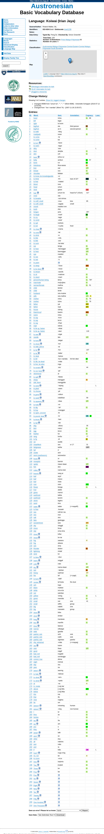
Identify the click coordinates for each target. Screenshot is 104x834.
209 (30, 802)
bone (35, 163)
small (35, 601)
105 (30, 450)
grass (36, 492)
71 (30, 347)
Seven (36, 782)
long (35, 619)
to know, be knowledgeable (43, 176)
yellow (36, 596)
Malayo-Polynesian (60, 47)
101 (30, 439)
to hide (36, 674)
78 (30, 371)
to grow (36, 395)
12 (30, 154)
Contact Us (8, 30)
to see (36, 257)
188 (30, 733)
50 (30, 272)
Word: (36, 115)
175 (30, 689)
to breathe (37, 198)
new (35, 648)
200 (30, 772)
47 (30, 263)
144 (30, 579)
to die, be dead (39, 362)
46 (30, 257)
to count (36, 758)
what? (36, 733)
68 (30, 337)
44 (30, 249)
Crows (64, 1)
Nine (35, 789)
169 (30, 667)
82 (30, 382)
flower (36, 487)
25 (30, 190)
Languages (8, 39)
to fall (36, 423)
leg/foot (36, 126)
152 (30, 601)
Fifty (35, 799)
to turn (36, 143)
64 (30, 318)
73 (30, 356)
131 (30, 534)
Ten (35, 792)
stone (36, 501)
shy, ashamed (39, 642)
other (35, 739)
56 (30, 288)
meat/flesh (37, 445)
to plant (36, 389)
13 (30, 157)
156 (30, 623)
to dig (36, 407)
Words (6, 41)
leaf (35, 476)
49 (30, 269)
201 (30, 775)
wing (35, 436)
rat (34, 442)
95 (30, 423)
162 (30, 645)
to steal (36, 356)
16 (30, 165)
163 (30, 648)
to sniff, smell (38, 201)
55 (30, 285)
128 (30, 526)
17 (30, 168)
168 (30, 665)
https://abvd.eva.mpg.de (39, 1)
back (35, 157)
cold (35, 564)
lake (35, 520)
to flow (36, 509)
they (35, 729)
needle (36, 337)
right (35, 123)
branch (36, 474)
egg (35, 431)
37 (30, 226)
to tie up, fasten (39, 328)
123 (30, 509)
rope (35, 326)
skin (35, 154)
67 (30, 334)
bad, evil (37, 654)
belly (35, 160)
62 (30, 312)
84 (30, 389)
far (34, 702)
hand (35, 118)
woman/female (39, 285)
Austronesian (55, 1)
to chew (36, 229)
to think (36, 179)
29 (30, 201)
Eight (35, 785)
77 (30, 367)
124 (30, 512)
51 (30, 274)
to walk (36, 132)
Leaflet (45, 74)
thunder (36, 549)
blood (36, 184)
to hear (36, 249)
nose (35, 196)
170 (30, 670)
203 (30, 782)
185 (30, 720)
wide (35, 632)
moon (36, 528)
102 (30, 442)
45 (30, 254)
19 (30, 173)
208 (30, 799)
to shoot (36, 344)
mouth (36, 207)
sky (35, 526)
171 (30, 674)
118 (30, 492)
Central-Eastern (73, 47)
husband (37, 293)
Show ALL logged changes (55, 100)
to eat (36, 226)
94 (30, 419)
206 (30, 792)
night (35, 662)
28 (30, 198)
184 (30, 717)
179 (30, 700)
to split (36, 377)
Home (6, 20)
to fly (35, 439)
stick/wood (37, 374)
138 (30, 560)
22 (30, 182)
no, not (36, 756)
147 (30, 588)
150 (30, 596)
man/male (37, 283)
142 (30, 573)
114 (30, 476)
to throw (36, 420)
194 (30, 753)
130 (30, 531)
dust (35, 151)
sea (35, 512)
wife (35, 296)
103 (30, 445)
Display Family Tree (11, 58)
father (36, 304)
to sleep (36, 266)
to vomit (36, 220)
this (35, 694)
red (35, 593)
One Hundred (38, 802)
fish (35, 467)
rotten (36, 470)
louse (36, 459)
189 (30, 736)
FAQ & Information (11, 28)
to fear (36, 182)
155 (30, 619)
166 (30, 659)
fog (35, 540)
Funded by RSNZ (13, 121)
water (36, 507)
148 (30, 590)
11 (30, 151)
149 (30, 593)
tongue (36, 212)
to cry (36, 217)
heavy (36, 573)
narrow (36, 629)
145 (30, 582)
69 (30, 340)
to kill (35, 359)
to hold (36, 405)
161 (30, 642)
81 (30, 380)
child (35, 288)
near (35, 700)
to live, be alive (39, 364)
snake (36, 453)
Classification (9, 47)
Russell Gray (61, 831)
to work (36, 386)
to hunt (36, 341)
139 (30, 564)
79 (30, 374)
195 (30, 756)
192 (30, 744)
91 (30, 410)
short (35, 613)
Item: (60, 115)
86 (30, 394)
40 (30, 235)
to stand (36, 277)
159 (30, 632)
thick (35, 626)
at (34, 684)
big (35, 607)
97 (30, 428)
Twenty (36, 796)
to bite (36, 238)
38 (30, 229)
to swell (36, 398)
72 (30, 350)
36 (30, 223)
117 (30, 490)
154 (30, 612)
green (36, 598)
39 (30, 232)
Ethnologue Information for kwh (42, 87)
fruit (35, 490)
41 (30, 238)
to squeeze (38, 401)
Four (35, 772)
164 (30, 651)
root (35, 484)
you (35, 727)
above (36, 689)
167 (30, 662)
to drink (36, 235)
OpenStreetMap (48, 76)
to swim (36, 146)
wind (35, 554)
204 (30, 785)
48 (30, 266)
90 (30, 407)
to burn (36, 579)
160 (30, 634)
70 (30, 344)
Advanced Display (11, 45)
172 (30, 677)
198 (30, 765)
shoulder (37, 173)
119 (30, 495)
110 (30, 464)
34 (30, 217)
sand (35, 503)
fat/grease (37, 447)
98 (30, 431)
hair (35, 193)
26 (30, 193)
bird (35, 428)
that (35, 697)
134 (30, 549)
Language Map (9, 49)
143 (30, 576)
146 (30, 585)
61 (30, 310)
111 (30, 467)
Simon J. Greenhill (43, 831)
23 (30, 184)
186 (30, 727)
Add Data (7, 53)
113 (30, 473)
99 (30, 434)
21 (30, 179)
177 (30, 694)
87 (30, 398)
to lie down (37, 269)
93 (30, 416)
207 (30, 795)
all (34, 742)
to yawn (36, 263)
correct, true (38, 659)
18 (30, 171)
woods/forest (38, 523)
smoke (36, 582)
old (35, 646)
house (36, 310)
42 (30, 243)
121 (30, 503)
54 (30, 283)
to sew (36, 335)
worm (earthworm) (40, 455)
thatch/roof (37, 312)
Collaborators (9, 24)
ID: (30, 115)
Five (35, 775)
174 (30, 686)
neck (35, 190)
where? (36, 706)
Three (36, 769)
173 (30, 684)
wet (35, 570)
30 (30, 207)
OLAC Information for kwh (40, 89)
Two (35, 765)
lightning (37, 551)
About (6, 22)
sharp (36, 380)
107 (30, 455)
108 (30, 458)
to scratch (37, 368)
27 (30, 196)
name (36, 315)
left (35, 121)
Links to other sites (11, 26)
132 (30, 540)
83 (30, 386)
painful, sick (38, 634)
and (35, 744)
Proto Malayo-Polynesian (70, 40)
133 (30, 546)
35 (30, 220)
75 (30, 362)
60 (30, 304)
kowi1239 (67, 29)
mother (36, 299)
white (35, 590)
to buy (36, 410)
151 (30, 598)
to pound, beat (39, 416)
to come (36, 137)
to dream (37, 272)
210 (30, 805)
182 (30, 712)
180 (30, 702)
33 (30, 215)
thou (35, 715)
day (35, 665)
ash (35, 585)
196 (30, 758)
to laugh (36, 215)
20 (30, 176)
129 (30, 528)
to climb (36, 677)
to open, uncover (40, 413)
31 (30, 209)
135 (30, 551)
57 (30, 293)
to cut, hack (38, 371)
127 (30, 523)
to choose (37, 391)
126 (30, 520)
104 (30, 447)
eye (35, 254)
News (6, 34)
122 (30, 506)
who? (36, 736)
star (35, 531)
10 (30, 148)
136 (30, 554)
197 (30, 762)
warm (36, 561)
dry (35, 567)
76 (30, 364)
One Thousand (39, 806)
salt (35, 517)
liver (35, 168)
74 (30, 359)
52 (30, 277)
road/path (37, 134)
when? (36, 671)
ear (35, 246)
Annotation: (74, 115)
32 (30, 212)
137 (30, 557)
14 (30, 160)
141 (30, 570)
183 (30, 715)
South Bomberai (57, 48)
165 (30, 654)
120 (30, 501)
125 (30, 517)
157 (30, 626)
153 (30, 607)
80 (30, 377)
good (35, 651)
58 (30, 296)
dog (35, 426)
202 (30, 778)
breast (36, 171)
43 (30, 246)
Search (6, 43)
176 (30, 692)
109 (30, 461)
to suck (36, 243)
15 (30, 163)
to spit (36, 223)
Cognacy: (89, 115)
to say (36, 318)
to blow (36, 557)
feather (36, 434)
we (35, 721)
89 (30, 404)
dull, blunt (37, 382)
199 (30, 768)
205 (30, 789)
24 (30, 187)
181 (30, 706)
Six (35, 779)
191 (30, 742)
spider (36, 464)
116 (30, 487)
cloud (36, 534)
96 (30, 426)
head (35, 187)
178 (30, 697)
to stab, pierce (39, 347)
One (35, 762)
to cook (36, 233)
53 (30, 280)
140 (30, 567)
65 (30, 326)
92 (30, 413)
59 (30, 299)
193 (30, 750)
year (35, 667)
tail (35, 450)
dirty (35, 148)
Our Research (9, 32)
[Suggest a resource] (39, 92)
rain (35, 546)
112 (30, 470)
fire (35, 576)
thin (35, 623)
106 (30, 453)
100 (30, 436)
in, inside (37, 686)
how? (36, 753)
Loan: (97, 115)
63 (30, 315)
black (35, 588)
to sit (35, 274)
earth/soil (37, 495)
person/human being (41, 280)
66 (30, 328)
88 (30, 401)
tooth (35, 209)
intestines (37, 165)
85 (30, 391)
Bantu (71, 1)
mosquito (37, 461)
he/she (36, 717)
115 (30, 484)
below (36, 692)
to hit (35, 350)
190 (30, 739)
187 (30, 729)
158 (30, 629)
